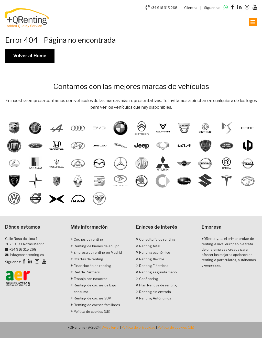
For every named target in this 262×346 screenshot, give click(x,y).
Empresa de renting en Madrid (98, 253)
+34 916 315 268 (161, 7)
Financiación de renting (92, 266)
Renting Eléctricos (153, 266)
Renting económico (154, 253)
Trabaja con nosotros (90, 279)
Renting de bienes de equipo (96, 246)
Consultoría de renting (157, 239)
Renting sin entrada (155, 292)
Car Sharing (148, 279)
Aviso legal (110, 328)
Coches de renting (88, 239)
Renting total (149, 246)
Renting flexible (151, 259)
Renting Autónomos (155, 298)
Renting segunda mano (158, 272)
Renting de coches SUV (92, 298)
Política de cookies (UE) (92, 311)
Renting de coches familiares (97, 305)
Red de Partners (87, 272)
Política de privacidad (138, 328)
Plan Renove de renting (158, 285)
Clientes (190, 8)
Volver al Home (29, 55)
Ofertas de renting (88, 259)
